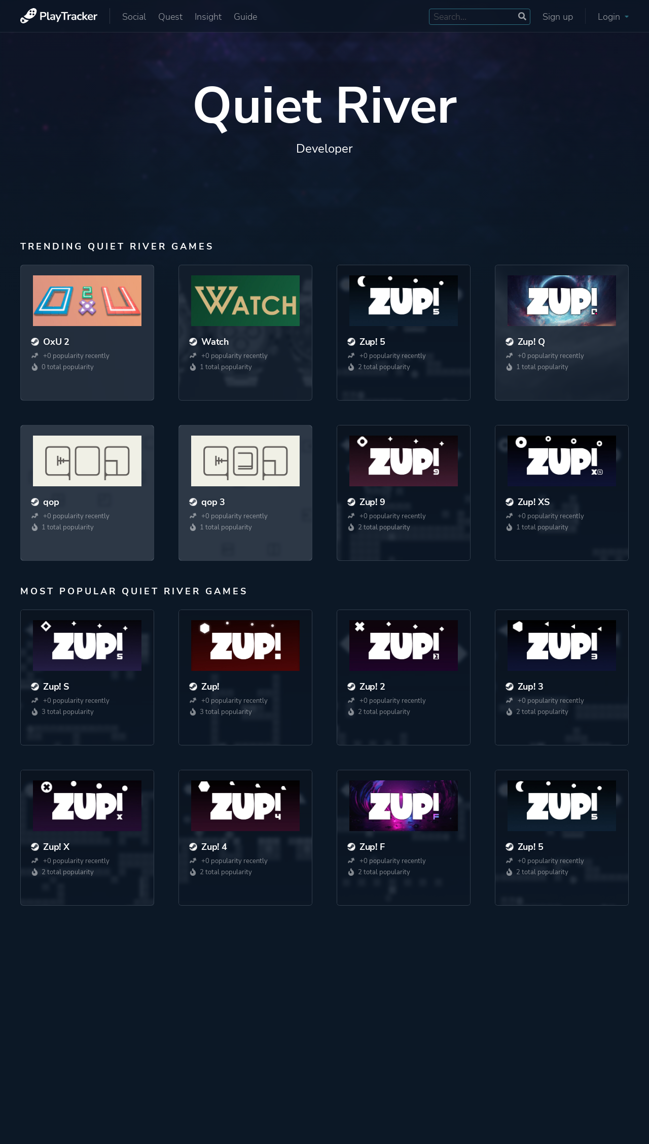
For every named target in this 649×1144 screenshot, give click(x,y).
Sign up (558, 17)
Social (134, 17)
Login (613, 17)
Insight (208, 17)
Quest (170, 17)
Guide (245, 17)
